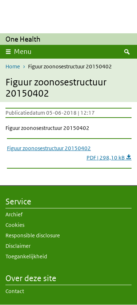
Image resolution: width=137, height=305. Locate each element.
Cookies (14, 224)
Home (12, 66)
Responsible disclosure (32, 235)
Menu (23, 51)
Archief (14, 214)
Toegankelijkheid (26, 256)
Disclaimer (18, 245)
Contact (14, 291)
